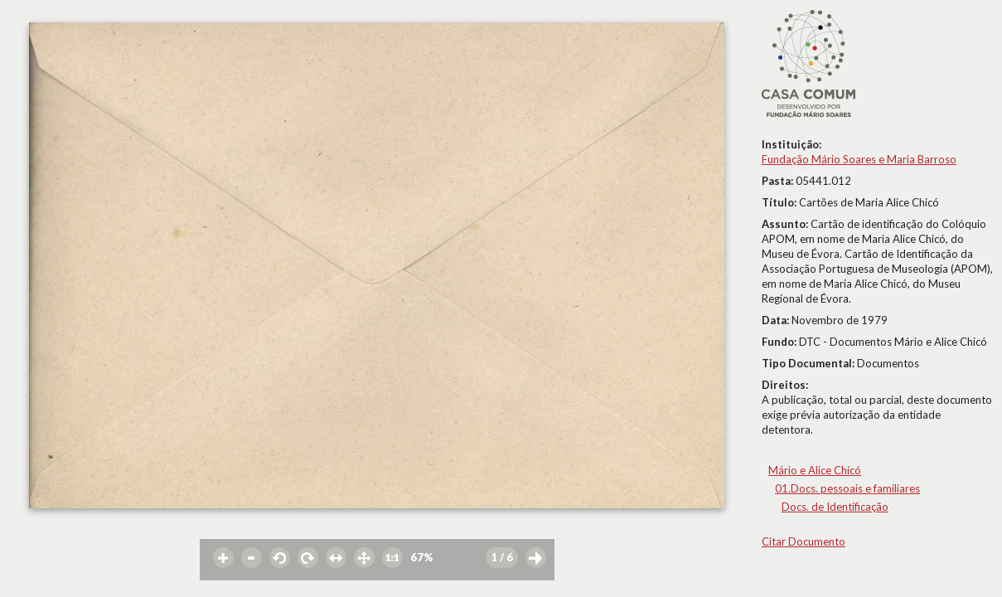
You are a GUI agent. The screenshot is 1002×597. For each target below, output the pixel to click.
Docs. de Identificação (835, 506)
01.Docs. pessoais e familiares (847, 488)
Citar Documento (803, 541)
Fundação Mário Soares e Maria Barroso (859, 159)
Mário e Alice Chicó (814, 470)
